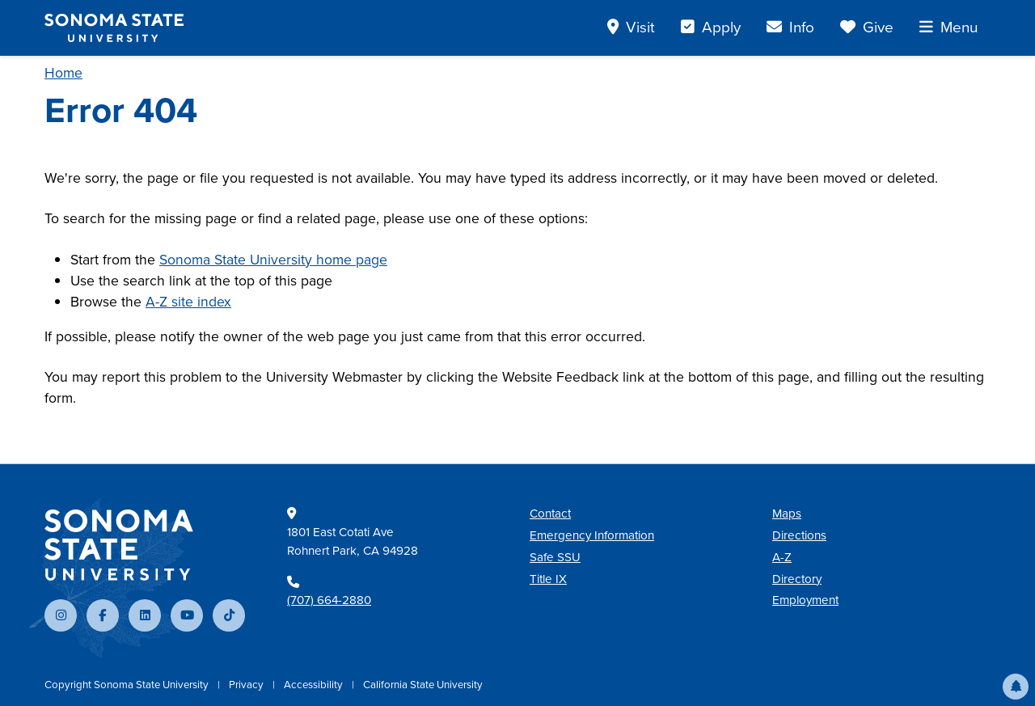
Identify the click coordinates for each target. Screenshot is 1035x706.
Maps (786, 513)
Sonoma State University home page (273, 259)
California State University (423, 684)
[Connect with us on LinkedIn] (145, 615)
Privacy (247, 684)
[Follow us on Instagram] (60, 615)
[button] (1016, 687)
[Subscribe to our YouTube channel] (187, 615)
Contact (550, 513)
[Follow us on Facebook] (103, 615)
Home (63, 72)
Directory (797, 579)
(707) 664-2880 (329, 600)
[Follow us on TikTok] (229, 615)
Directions (799, 535)
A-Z (782, 557)
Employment (805, 600)
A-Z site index (188, 301)
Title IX (548, 579)
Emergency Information (592, 535)
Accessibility (314, 684)
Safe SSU (555, 557)
